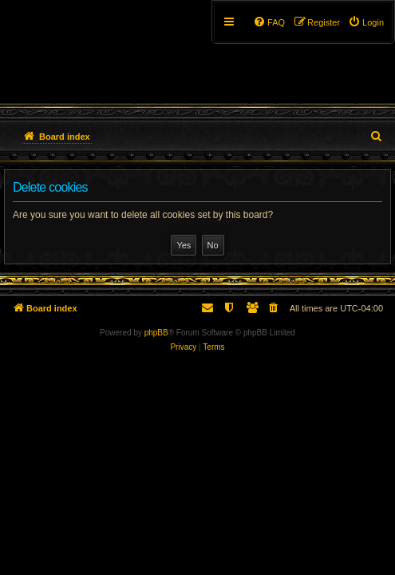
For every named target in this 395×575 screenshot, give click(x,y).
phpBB (156, 332)
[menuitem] (366, 22)
